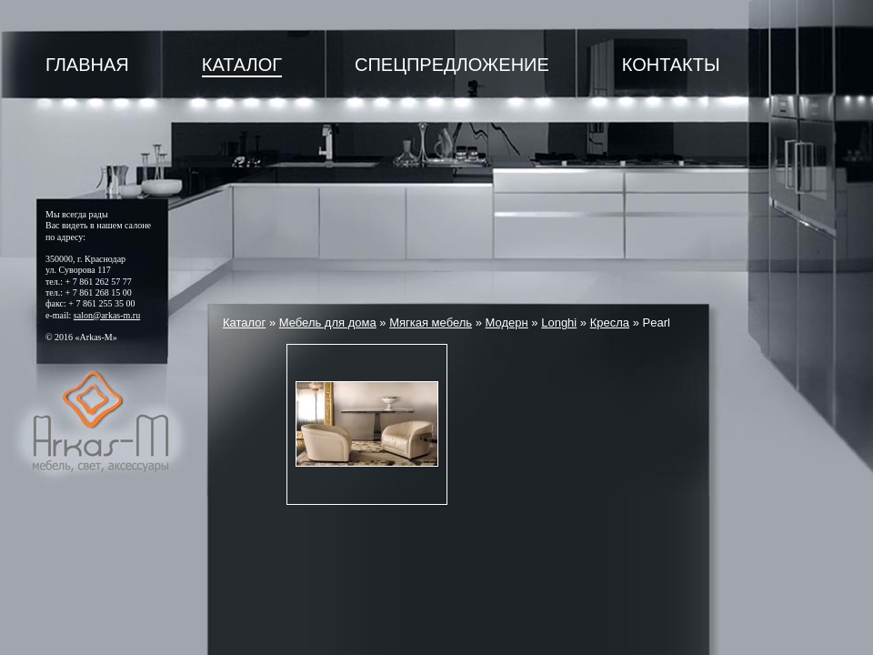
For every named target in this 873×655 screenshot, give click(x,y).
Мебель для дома (327, 322)
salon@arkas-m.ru (107, 315)
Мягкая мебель (430, 322)
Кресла (609, 322)
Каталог (242, 65)
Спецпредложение (452, 65)
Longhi (559, 322)
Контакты (671, 65)
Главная (87, 65)
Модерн (507, 322)
